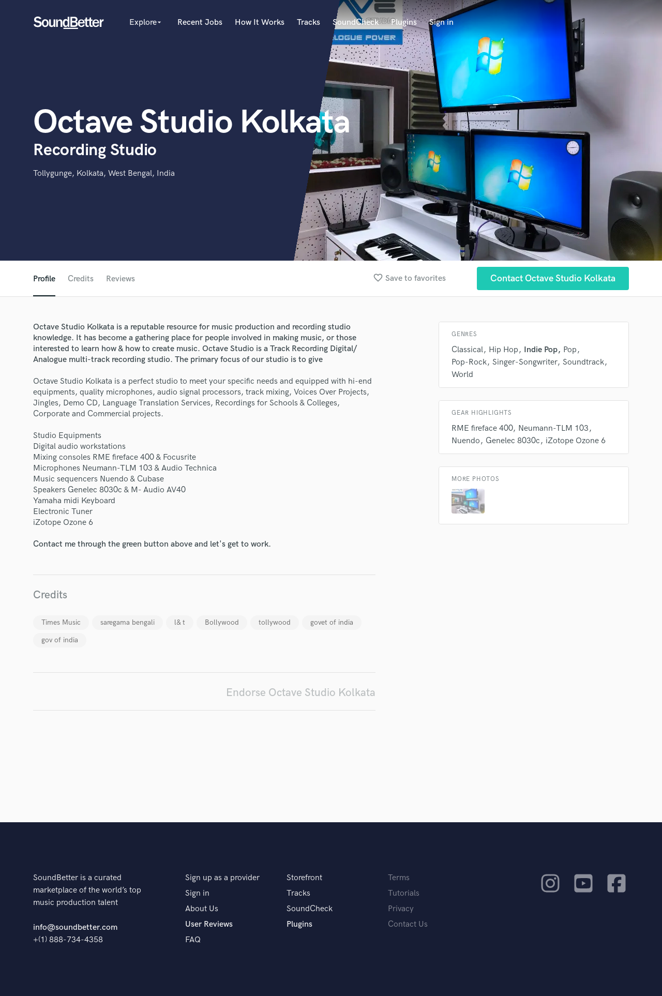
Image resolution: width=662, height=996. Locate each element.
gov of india (59, 640)
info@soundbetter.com (75, 927)
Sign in (441, 22)
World (462, 375)
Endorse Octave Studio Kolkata (300, 692)
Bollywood (222, 622)
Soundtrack (583, 362)
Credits (81, 279)
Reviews (120, 279)
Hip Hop (503, 350)
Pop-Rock (469, 362)
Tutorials (403, 893)
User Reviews (209, 924)
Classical (467, 350)
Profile (44, 279)
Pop (570, 350)
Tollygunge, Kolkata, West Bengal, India (104, 173)
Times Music (61, 622)
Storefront (304, 878)
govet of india (331, 622)
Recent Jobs (199, 22)
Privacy (401, 909)
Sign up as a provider (222, 878)
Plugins (404, 22)
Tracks (308, 22)
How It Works (259, 22)
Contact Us (408, 924)
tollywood (275, 622)
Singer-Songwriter (524, 362)
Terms (399, 878)
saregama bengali (127, 622)
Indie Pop (541, 350)
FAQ (193, 940)
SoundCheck (356, 22)
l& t (179, 622)
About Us (201, 909)
